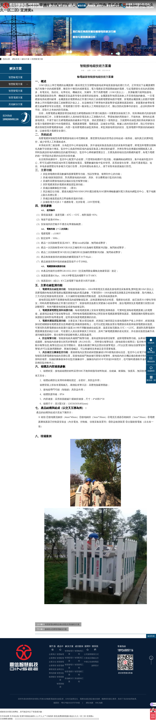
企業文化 (52, 662)
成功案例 (91, 6)
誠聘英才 (95, 665)
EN (117, 6)
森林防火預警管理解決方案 (56, 629)
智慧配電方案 (37, 59)
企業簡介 (52, 654)
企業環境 (52, 665)
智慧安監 (60, 673)
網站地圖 (89, 703)
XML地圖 (99, 703)
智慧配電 (60, 658)
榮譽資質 (52, 669)
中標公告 (87, 662)
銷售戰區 (95, 662)
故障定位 (60, 669)
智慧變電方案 (16, 91)
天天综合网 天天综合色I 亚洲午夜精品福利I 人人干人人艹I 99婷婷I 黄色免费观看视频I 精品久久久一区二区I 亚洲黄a (46, 716)
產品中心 (72, 6)
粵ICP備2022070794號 (70, 703)
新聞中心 (101, 6)
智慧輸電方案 (16, 77)
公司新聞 (87, 654)
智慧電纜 (60, 665)
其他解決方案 (16, 104)
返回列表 (151, 636)
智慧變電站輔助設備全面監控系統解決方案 (62, 624)
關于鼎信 (62, 6)
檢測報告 (52, 677)
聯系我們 (110, 6)
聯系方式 (95, 654)
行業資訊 (87, 658)
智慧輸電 (60, 654)
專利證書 (52, 673)
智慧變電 (60, 662)
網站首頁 (53, 6)
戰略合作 (95, 658)
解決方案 (82, 6)
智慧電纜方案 (16, 97)
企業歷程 (52, 658)
